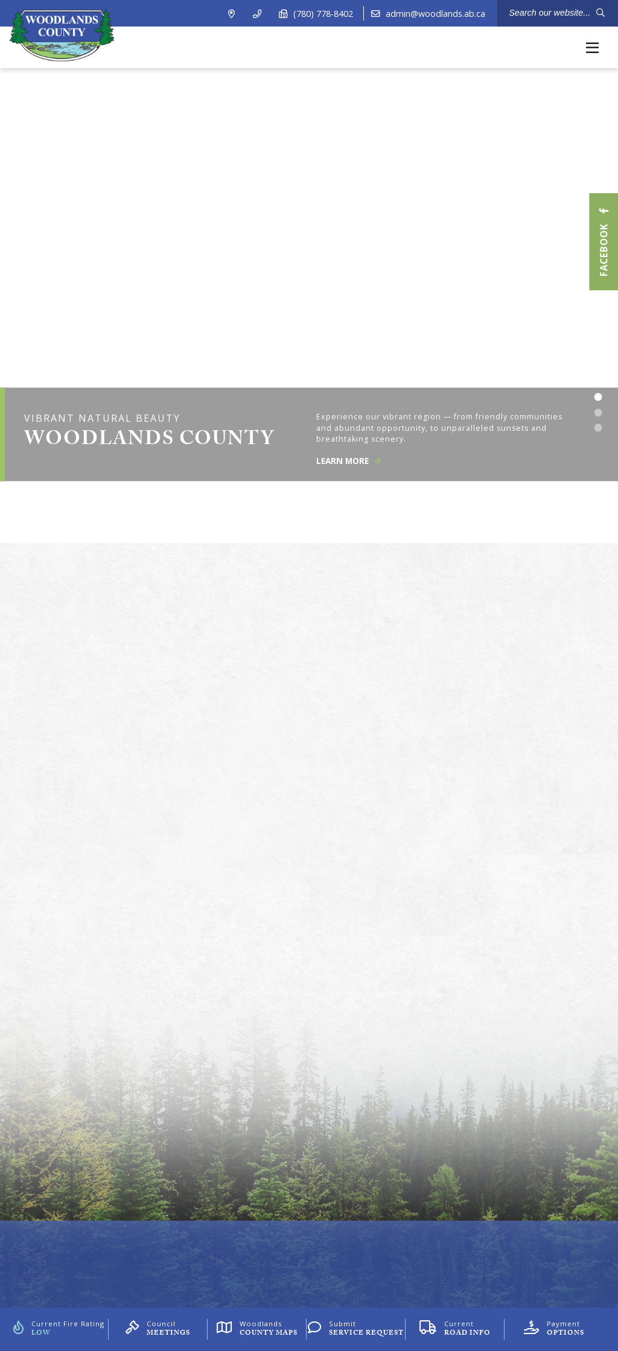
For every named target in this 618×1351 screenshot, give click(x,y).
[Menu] (592, 47)
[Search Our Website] (557, 13)
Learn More (348, 461)
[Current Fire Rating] (58, 1329)
